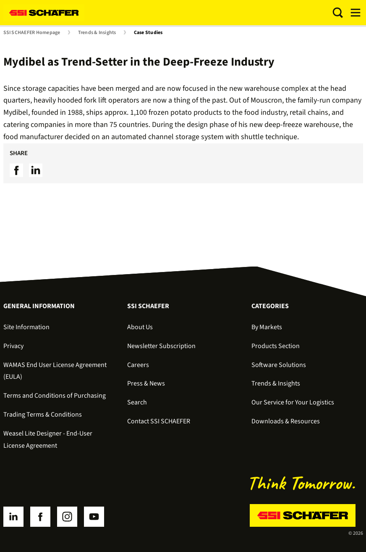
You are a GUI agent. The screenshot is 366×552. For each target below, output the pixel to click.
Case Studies (148, 32)
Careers (138, 365)
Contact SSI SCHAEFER (158, 421)
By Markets (266, 327)
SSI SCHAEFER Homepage (31, 32)
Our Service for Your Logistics (292, 402)
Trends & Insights (97, 32)
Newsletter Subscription (161, 346)
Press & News (146, 383)
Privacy (13, 346)
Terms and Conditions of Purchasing (54, 395)
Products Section (275, 346)
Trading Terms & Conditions (42, 414)
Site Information (26, 327)
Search (137, 402)
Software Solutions (278, 365)
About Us (140, 327)
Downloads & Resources (285, 421)
